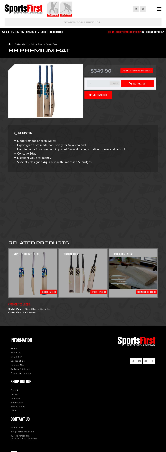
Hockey (15, 394)
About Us (15, 352)
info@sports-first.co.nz (22, 431)
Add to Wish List (98, 95)
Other (14, 410)
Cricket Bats (36, 44)
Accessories (17, 402)
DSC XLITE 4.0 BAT (71, 254)
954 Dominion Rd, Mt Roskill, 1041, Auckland (24, 437)
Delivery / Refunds (20, 369)
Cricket (14, 390)
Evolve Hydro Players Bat (26, 254)
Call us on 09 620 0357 (152, 32)
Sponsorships (18, 360)
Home (14, 348)
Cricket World (21, 44)
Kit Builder (16, 356)
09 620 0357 (18, 427)
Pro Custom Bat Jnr (123, 254)
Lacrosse (15, 398)
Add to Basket (137, 83)
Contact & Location (21, 373)
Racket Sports (18, 406)
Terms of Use (17, 364)
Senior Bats (51, 44)
